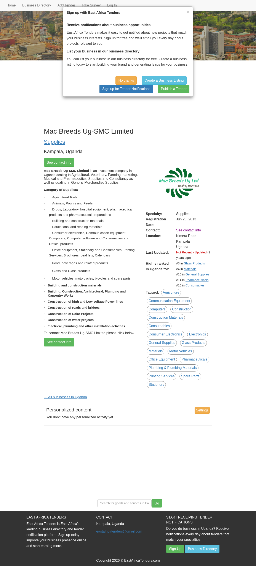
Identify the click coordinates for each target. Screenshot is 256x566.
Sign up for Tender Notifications (126, 89)
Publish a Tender (174, 89)
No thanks (126, 80)
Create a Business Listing (164, 80)
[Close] (188, 11)
